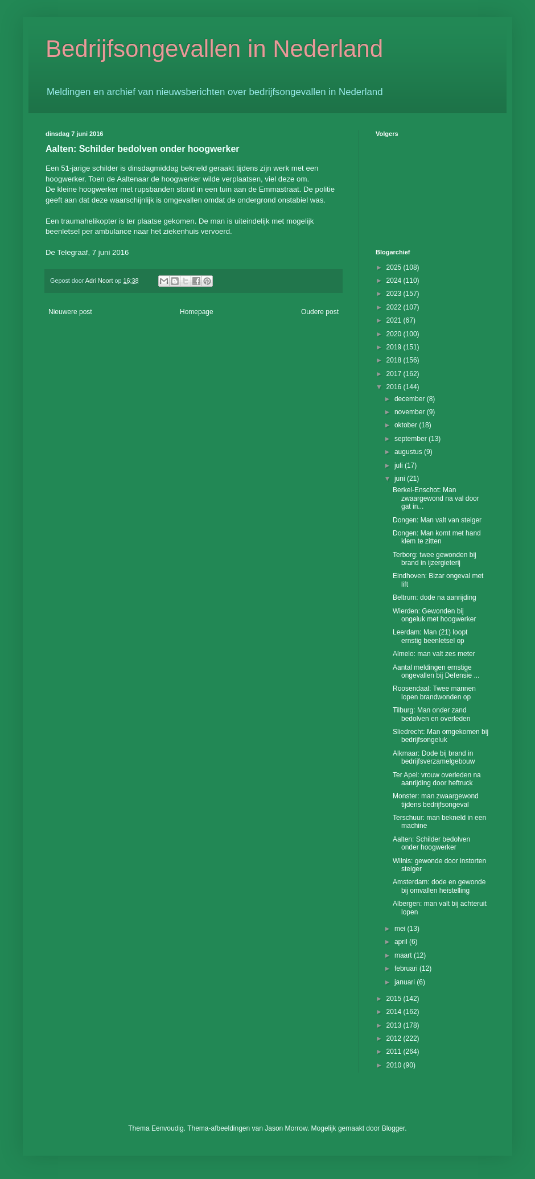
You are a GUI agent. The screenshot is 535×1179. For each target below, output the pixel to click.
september (411, 439)
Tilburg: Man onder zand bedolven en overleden (431, 714)
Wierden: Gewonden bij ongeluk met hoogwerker (434, 615)
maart (404, 955)
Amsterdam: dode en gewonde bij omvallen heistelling (439, 886)
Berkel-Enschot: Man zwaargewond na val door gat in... (436, 498)
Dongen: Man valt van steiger (437, 520)
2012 (395, 1038)
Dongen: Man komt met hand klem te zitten (437, 537)
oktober (406, 425)
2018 (395, 360)
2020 (395, 334)
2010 (395, 1065)
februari (406, 968)
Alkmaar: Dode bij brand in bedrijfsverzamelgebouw (434, 757)
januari (405, 982)
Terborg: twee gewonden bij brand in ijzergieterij (434, 559)
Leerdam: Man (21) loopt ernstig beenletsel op (430, 636)
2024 (395, 281)
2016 (395, 387)
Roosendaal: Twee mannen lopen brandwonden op (434, 692)
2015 (395, 999)
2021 (395, 320)
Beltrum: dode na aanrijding (434, 597)
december (410, 399)
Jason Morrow (286, 1128)
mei (401, 929)
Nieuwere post (70, 312)
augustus (409, 452)
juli (399, 465)
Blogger (393, 1128)
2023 (395, 294)
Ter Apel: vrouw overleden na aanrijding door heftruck (437, 779)
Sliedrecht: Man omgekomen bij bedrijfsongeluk (440, 736)
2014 (395, 1012)
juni (400, 479)
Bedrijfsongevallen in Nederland (214, 48)
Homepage (196, 312)
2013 (395, 1025)
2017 (395, 374)
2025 (395, 267)
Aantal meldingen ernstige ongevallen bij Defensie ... (436, 671)
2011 (395, 1052)
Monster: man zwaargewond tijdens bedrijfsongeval (436, 800)
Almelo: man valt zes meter (434, 654)
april (401, 942)
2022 (395, 307)
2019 (395, 347)
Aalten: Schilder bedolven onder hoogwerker (431, 843)
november (410, 412)
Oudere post (320, 312)
